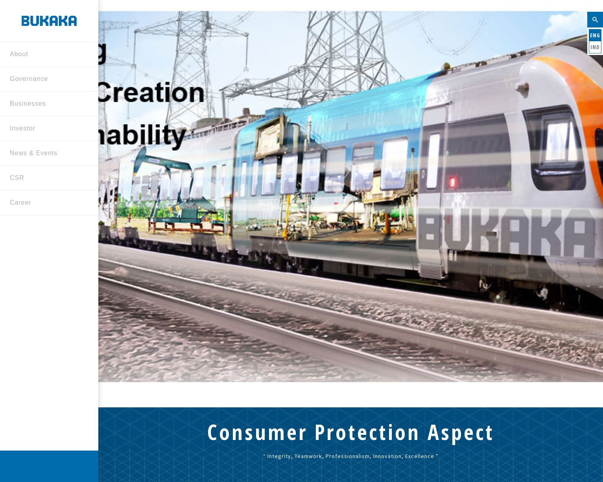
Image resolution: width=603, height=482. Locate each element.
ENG (595, 35)
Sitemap (190, 459)
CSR (46, 178)
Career (46, 203)
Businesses (46, 104)
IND (595, 47)
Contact (159, 459)
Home (297, 303)
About (46, 55)
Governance (46, 79)
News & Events (46, 154)
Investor (46, 129)
